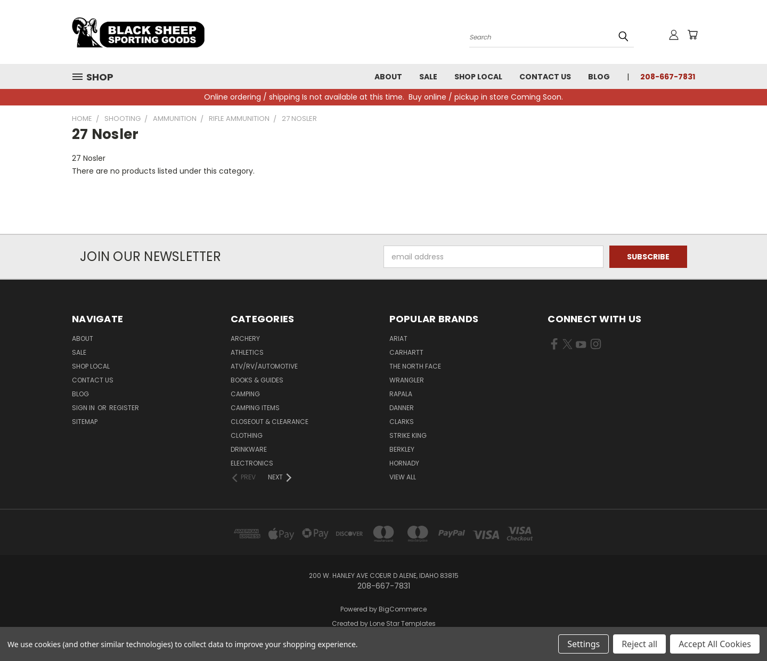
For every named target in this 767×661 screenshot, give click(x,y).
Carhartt (406, 352)
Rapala (400, 393)
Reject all (639, 644)
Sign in (84, 407)
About (388, 76)
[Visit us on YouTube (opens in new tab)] (581, 346)
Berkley (401, 449)
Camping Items (255, 407)
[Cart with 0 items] (692, 34)
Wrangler (406, 380)
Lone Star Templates (403, 623)
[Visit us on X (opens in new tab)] (567, 346)
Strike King (408, 435)
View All (402, 477)
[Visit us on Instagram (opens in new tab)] (595, 346)
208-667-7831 (667, 76)
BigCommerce (403, 609)
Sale (428, 76)
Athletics (247, 352)
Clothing (247, 435)
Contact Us (545, 76)
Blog (599, 76)
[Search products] (551, 36)
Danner (401, 407)
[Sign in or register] (673, 34)
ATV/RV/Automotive (264, 366)
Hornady (404, 463)
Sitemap (84, 421)
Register (124, 407)
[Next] (280, 477)
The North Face (415, 366)
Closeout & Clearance (269, 421)
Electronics (252, 463)
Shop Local (478, 76)
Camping (245, 393)
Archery (245, 338)
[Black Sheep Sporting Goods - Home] (173, 32)
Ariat (398, 338)
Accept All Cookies (715, 644)
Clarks (401, 421)
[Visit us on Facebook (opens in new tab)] (554, 346)
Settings (583, 644)
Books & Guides (257, 380)
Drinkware (249, 449)
